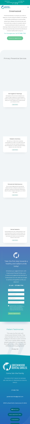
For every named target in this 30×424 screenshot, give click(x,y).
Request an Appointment (15, 38)
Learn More (15, 104)
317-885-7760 (19, 285)
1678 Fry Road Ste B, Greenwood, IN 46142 (15, 2)
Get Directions (15, 419)
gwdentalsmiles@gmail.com (15, 396)
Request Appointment (14, 313)
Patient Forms (15, 409)
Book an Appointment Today (15, 414)
